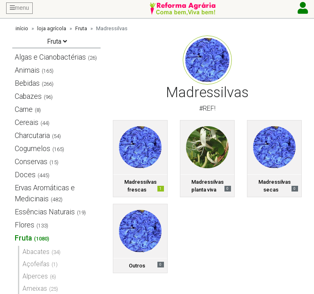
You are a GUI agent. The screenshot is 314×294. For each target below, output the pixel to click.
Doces (25, 175)
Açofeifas (35, 264)
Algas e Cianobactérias (50, 57)
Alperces (35, 276)
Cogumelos (32, 149)
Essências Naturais (45, 212)
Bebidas (27, 83)
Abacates (35, 252)
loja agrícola (51, 28)
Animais (27, 70)
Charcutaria (32, 135)
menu (19, 7)
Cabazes (28, 96)
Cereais (26, 122)
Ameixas (34, 288)
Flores (24, 225)
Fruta (81, 28)
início (22, 28)
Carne (24, 109)
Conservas (31, 162)
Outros (137, 266)
